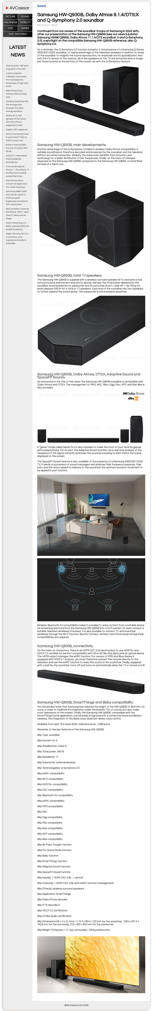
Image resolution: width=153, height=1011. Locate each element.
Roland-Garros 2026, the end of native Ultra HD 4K (17, 148)
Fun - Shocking (18, 34)
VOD (10, 28)
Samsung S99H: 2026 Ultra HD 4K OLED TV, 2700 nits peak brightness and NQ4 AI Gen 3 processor (17, 197)
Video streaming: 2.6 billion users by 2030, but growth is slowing (17, 226)
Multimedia (10, 22)
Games (25, 28)
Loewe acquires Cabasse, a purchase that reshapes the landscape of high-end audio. (17, 79)
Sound (25, 16)
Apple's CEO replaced (16, 129)
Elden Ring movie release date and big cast (16, 94)
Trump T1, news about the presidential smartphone (16, 158)
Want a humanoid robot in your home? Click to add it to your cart (17, 137)
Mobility (25, 22)
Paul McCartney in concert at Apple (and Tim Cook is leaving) (16, 183)
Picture (10, 16)
